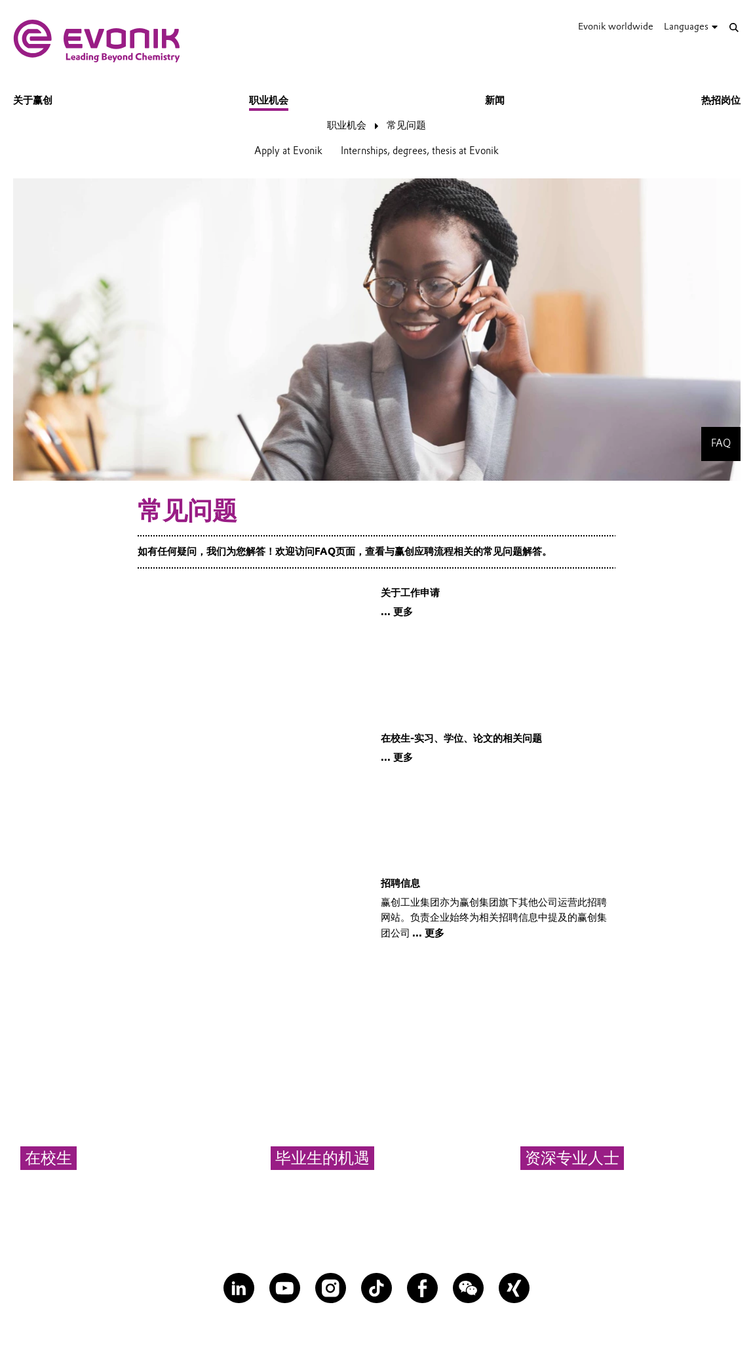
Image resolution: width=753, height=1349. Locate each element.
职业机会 (268, 100)
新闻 (495, 100)
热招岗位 (721, 100)
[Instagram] (330, 1288)
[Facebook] (422, 1288)
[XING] (514, 1288)
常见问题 (406, 125)
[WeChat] (468, 1288)
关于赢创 (32, 100)
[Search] (734, 27)
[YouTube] (284, 1288)
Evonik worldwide (615, 26)
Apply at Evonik (288, 151)
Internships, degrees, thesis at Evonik (420, 151)
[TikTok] (376, 1288)
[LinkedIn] (238, 1288)
